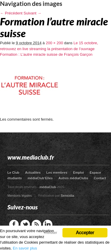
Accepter (85, 232)
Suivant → (32, 13)
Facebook (14, 224)
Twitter (25, 224)
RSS (36, 224)
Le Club (13, 172)
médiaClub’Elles (40, 178)
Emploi (78, 172)
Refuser (51, 233)
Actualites (33, 172)
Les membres (56, 172)
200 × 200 (54, 43)
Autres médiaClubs (73, 178)
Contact (100, 178)
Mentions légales (19, 195)
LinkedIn (47, 224)
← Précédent (11, 13)
